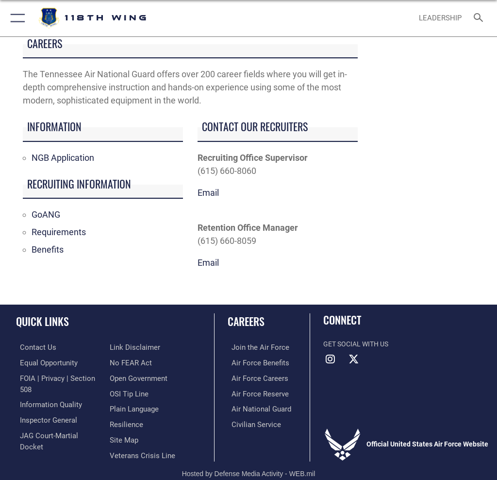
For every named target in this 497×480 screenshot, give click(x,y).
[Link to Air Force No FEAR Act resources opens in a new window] (129, 347)
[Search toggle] (480, 18)
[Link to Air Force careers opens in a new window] (253, 377)
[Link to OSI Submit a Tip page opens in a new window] (127, 377)
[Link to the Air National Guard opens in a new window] (255, 407)
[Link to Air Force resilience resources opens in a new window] (124, 407)
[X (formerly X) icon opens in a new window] (354, 359)
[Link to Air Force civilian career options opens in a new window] (250, 422)
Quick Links (42, 321)
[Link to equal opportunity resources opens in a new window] (43, 362)
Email (208, 193)
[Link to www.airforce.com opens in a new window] (254, 347)
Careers (246, 321)
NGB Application (63, 158)
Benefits (48, 249)
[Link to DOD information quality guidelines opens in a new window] (45, 392)
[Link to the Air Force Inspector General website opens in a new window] (42, 407)
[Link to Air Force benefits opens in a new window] (254, 362)
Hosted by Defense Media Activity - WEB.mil (248, 459)
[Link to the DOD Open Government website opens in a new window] (137, 362)
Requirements (59, 232)
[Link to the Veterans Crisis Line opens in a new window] (139, 436)
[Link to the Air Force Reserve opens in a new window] (254, 392)
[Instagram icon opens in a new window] (330, 359)
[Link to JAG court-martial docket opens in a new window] (54, 422)
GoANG (46, 214)
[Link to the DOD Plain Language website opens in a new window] (133, 392)
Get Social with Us (355, 344)
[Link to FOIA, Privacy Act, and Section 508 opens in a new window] (57, 377)
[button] (16, 18)
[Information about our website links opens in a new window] (38, 436)
